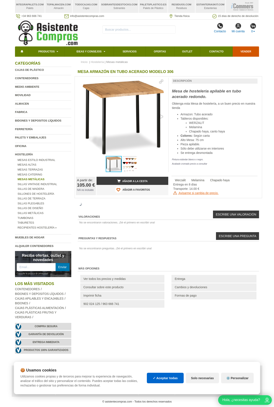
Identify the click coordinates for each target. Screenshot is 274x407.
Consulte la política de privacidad (32, 273)
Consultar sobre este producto (103, 287)
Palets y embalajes (30, 137)
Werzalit (180, 180)
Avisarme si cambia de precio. (196, 193)
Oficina (20, 146)
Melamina (197, 180)
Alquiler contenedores (34, 246)
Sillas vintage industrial (37, 184)
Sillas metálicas (30, 213)
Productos (46, 51)
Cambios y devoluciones (191, 287)
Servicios (130, 51)
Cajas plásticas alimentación (39, 308)
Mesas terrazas (30, 169)
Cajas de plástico (29, 69)
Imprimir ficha (92, 295)
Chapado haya (219, 180)
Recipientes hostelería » (37, 227)
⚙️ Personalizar (237, 378)
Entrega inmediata (46, 342)
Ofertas (160, 51)
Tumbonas (25, 218)
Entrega (180, 279)
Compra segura (46, 326)
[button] (161, 81)
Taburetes (26, 222)
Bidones (21, 303)
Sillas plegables (31, 203)
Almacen (22, 103)
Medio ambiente (27, 86)
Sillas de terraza (31, 198)
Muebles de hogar (29, 237)
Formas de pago (186, 295)
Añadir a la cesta (132, 181)
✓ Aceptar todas (165, 378)
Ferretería (24, 129)
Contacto (220, 28)
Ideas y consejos (89, 51)
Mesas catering (30, 174)
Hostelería (24, 154)
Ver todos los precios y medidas (104, 279)
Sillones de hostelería (36, 193)
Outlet (187, 51)
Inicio (84, 62)
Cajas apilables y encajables (39, 298)
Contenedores (27, 78)
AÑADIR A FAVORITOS (132, 189)
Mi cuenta (238, 28)
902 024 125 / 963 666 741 (101, 304)
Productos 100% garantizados (46, 350)
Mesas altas (27, 164)
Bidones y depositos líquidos (38, 120)
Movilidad (23, 95)
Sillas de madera (31, 188)
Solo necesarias (202, 378)
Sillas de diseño (30, 208)
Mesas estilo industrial (36, 160)
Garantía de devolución (46, 334)
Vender (246, 51)
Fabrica (21, 112)
